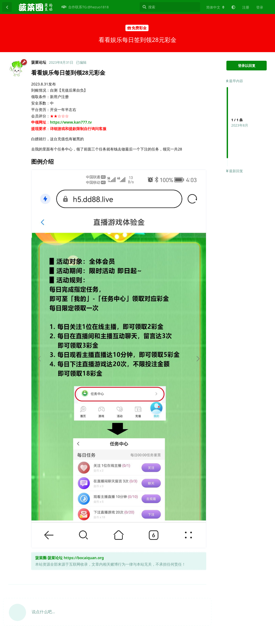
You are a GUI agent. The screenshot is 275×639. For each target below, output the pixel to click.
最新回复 (234, 170)
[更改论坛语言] (215, 7)
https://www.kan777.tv (71, 122)
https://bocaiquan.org (84, 557)
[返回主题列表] (7, 7)
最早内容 (234, 80)
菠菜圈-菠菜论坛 (49, 557)
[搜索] (170, 7)
